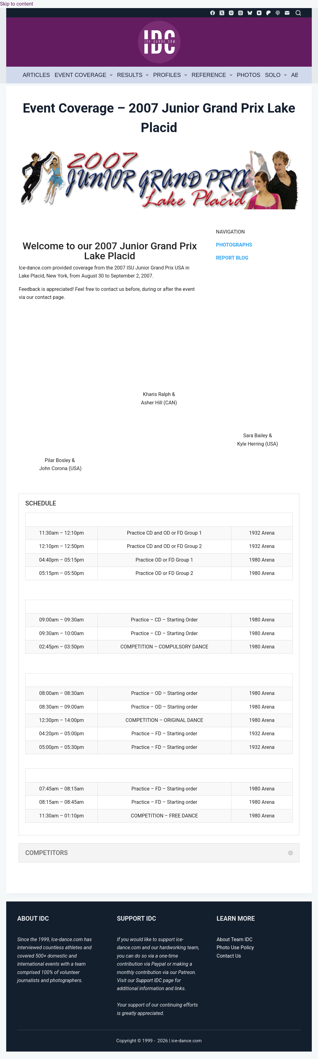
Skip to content (16, 4)
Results (134, 75)
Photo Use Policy (235, 947)
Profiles (171, 75)
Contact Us (229, 956)
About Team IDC (234, 939)
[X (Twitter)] (222, 13)
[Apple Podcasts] (277, 13)
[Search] (298, 13)
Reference (213, 75)
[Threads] (240, 13)
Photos (249, 75)
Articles (36, 75)
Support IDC (149, 980)
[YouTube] (259, 13)
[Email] (287, 13)
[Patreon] (268, 13)
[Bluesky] (250, 13)
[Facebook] (212, 13)
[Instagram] (231, 13)
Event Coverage (85, 75)
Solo (277, 75)
